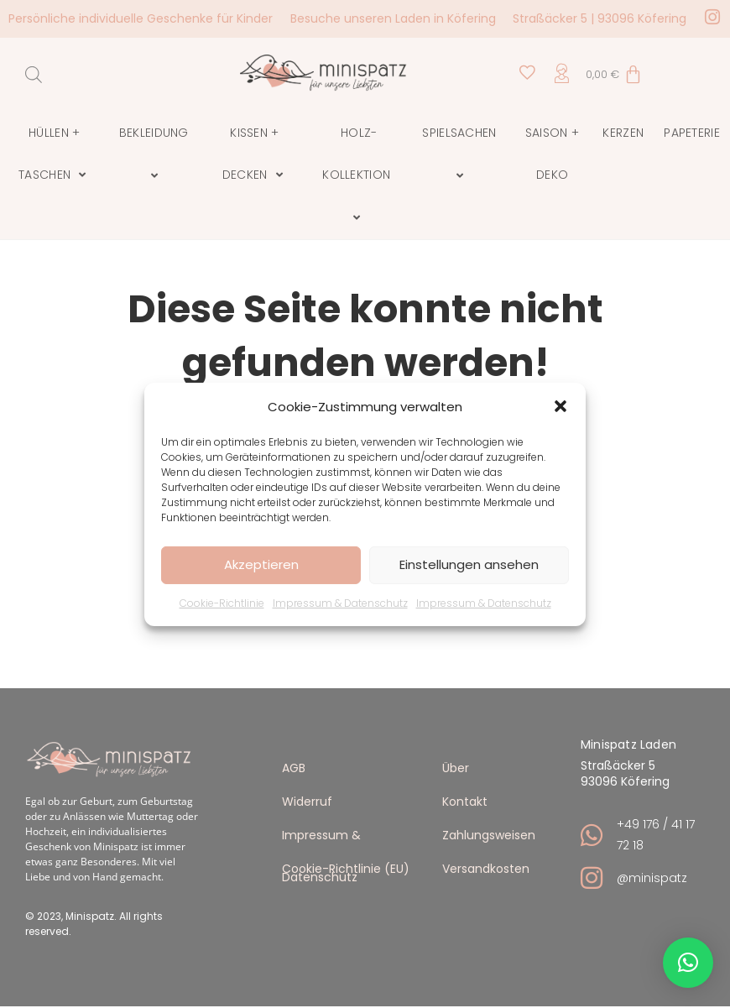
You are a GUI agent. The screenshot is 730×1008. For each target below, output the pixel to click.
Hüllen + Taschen (54, 154)
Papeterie (692, 132)
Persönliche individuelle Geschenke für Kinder (140, 18)
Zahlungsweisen (488, 834)
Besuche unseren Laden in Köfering (393, 18)
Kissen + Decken (254, 154)
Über (455, 767)
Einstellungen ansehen (469, 564)
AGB (293, 767)
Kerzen (623, 132)
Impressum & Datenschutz (340, 602)
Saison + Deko (552, 153)
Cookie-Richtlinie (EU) (345, 868)
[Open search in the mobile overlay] (33, 74)
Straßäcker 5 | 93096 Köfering (599, 18)
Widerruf (307, 801)
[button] (560, 406)
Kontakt (465, 801)
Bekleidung (156, 154)
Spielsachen (461, 154)
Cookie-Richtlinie (222, 602)
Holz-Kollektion (358, 175)
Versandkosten (485, 868)
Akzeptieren (261, 564)
